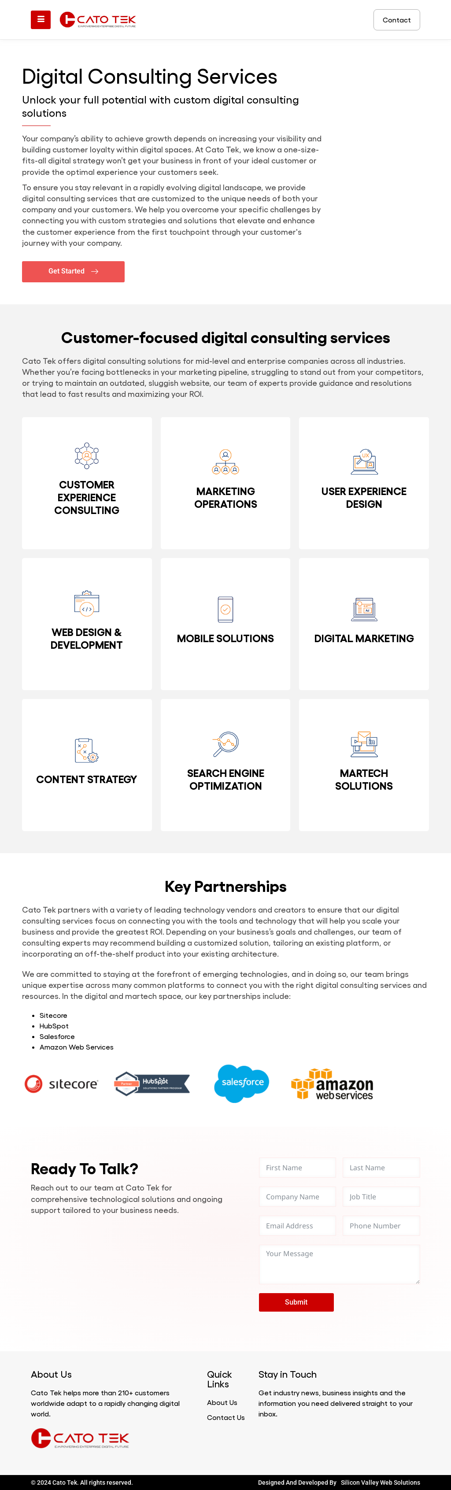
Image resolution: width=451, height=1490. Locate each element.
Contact (397, 19)
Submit (296, 1302)
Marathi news (140, 1438)
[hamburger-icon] (41, 20)
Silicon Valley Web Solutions (380, 1482)
